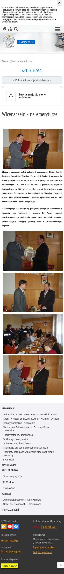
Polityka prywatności (42, 552)
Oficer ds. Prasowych (14, 504)
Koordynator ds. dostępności (18, 435)
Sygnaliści (8, 459)
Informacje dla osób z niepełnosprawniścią (25, 447)
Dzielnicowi (35, 504)
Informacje (8, 408)
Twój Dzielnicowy (26, 414)
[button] (57, 29)
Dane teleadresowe (13, 499)
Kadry (6, 418)
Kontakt (6, 494)
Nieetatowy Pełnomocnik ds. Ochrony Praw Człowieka (26, 429)
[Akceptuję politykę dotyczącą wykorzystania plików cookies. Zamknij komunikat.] (59, 2)
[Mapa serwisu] (10, 29)
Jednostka (8, 414)
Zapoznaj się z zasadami (44, 547)
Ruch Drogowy (10, 470)
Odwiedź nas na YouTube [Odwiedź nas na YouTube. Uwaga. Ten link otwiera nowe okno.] (10, 526)
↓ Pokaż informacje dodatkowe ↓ (32, 80)
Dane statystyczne (13, 476)
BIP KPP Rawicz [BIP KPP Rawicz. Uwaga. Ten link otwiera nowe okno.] (49, 527)
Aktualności (26, 61)
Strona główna (9, 61)
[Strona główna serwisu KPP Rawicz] (4, 29)
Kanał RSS (3, 526)
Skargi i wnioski (50, 418)
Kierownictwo (34, 499)
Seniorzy (30, 423)
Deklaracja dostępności (15, 439)
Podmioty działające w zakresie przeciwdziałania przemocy (28, 454)
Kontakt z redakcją (9, 540)
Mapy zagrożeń (10, 510)
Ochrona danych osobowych (18, 443)
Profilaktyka (9, 488)
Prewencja (8, 482)
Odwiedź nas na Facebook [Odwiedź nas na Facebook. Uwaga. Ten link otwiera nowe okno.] (16, 526)
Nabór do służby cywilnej (26, 418)
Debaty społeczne (12, 423)
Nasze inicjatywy (47, 414)
